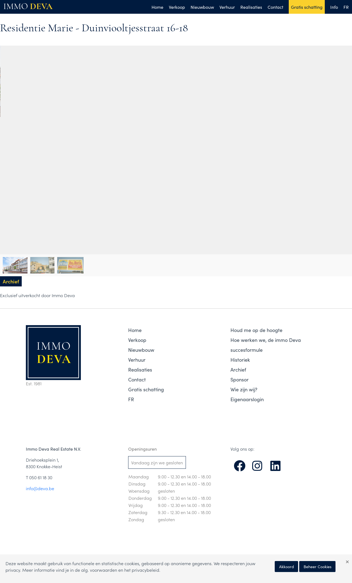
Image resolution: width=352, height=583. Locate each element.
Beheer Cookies (317, 566)
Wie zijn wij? (243, 389)
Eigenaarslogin (247, 399)
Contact (275, 7)
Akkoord (286, 566)
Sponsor (239, 379)
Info (334, 7)
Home (157, 7)
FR (346, 7)
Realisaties (251, 7)
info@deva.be (40, 488)
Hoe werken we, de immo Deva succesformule (265, 344)
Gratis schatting (307, 7)
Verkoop (177, 7)
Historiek (240, 359)
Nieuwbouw (202, 7)
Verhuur (227, 7)
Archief (238, 369)
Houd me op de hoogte (256, 330)
